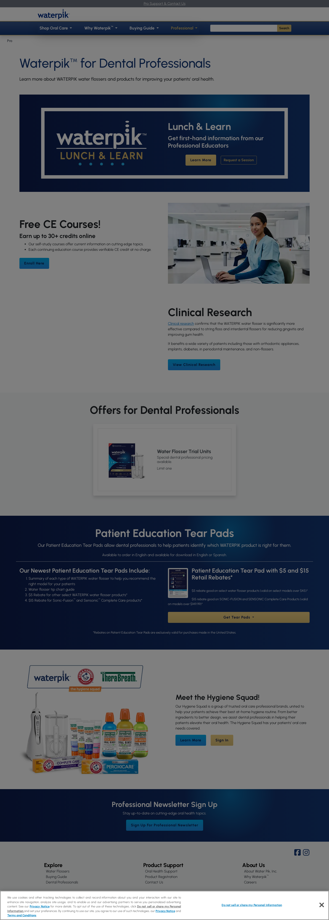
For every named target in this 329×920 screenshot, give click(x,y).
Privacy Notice (39, 906)
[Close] (322, 905)
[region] (164, 905)
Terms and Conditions (21, 915)
